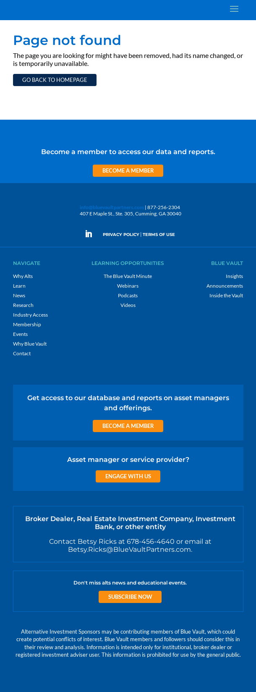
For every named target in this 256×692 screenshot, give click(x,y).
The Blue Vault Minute (128, 276)
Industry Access (30, 315)
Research (23, 305)
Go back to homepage (54, 79)
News (19, 295)
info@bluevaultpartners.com (112, 207)
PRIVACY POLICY (121, 234)
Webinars (127, 286)
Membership (27, 324)
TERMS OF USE (159, 234)
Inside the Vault (226, 295)
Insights (234, 276)
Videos (128, 305)
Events (20, 334)
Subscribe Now (130, 596)
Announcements (224, 286)
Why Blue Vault (30, 344)
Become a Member (128, 170)
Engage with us (128, 476)
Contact (22, 353)
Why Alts (23, 276)
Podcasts (128, 295)
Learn (19, 286)
